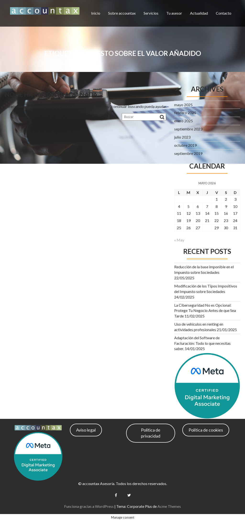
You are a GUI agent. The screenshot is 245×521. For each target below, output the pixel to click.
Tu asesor (174, 13)
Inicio (95, 13)
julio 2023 (182, 137)
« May (179, 240)
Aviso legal (86, 430)
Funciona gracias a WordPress (89, 506)
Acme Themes (169, 506)
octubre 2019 (185, 145)
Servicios (151, 13)
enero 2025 (183, 120)
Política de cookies (206, 430)
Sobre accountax (122, 13)
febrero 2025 (185, 112)
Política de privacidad (150, 433)
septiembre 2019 (188, 153)
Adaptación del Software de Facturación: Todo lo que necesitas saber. (202, 343)
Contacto (223, 13)
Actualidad (199, 13)
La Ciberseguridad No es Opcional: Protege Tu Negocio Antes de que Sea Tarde (205, 310)
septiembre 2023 (188, 129)
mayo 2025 (183, 104)
